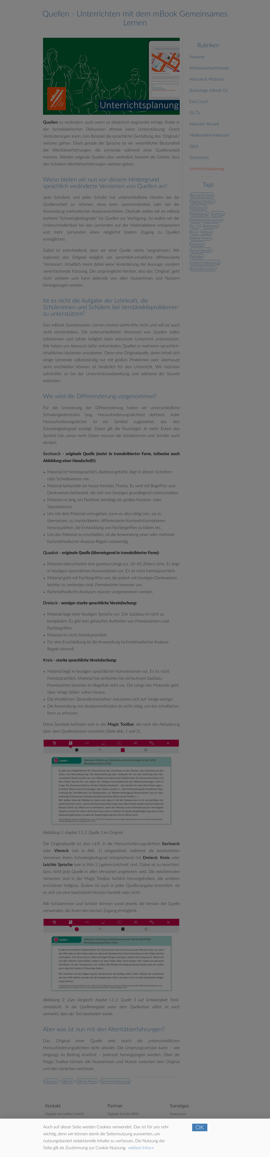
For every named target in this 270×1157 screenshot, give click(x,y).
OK (200, 1127)
